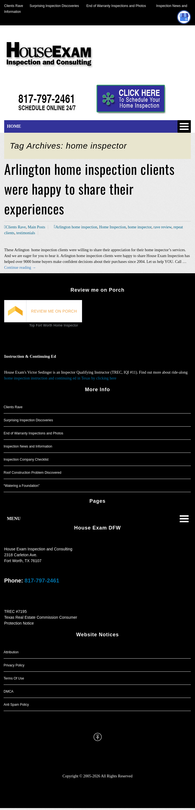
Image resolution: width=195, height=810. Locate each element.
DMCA (8, 691)
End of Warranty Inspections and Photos (117, 6)
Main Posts (36, 227)
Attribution (11, 652)
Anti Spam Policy (16, 705)
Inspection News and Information (28, 446)
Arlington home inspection (76, 227)
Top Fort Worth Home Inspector (53, 325)
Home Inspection (112, 227)
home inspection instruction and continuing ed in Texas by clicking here (60, 378)
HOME (14, 126)
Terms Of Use (14, 678)
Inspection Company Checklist (26, 459)
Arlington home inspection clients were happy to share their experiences (89, 188)
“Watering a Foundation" (22, 486)
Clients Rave (13, 6)
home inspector (139, 227)
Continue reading (20, 267)
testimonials (25, 233)
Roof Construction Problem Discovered (32, 473)
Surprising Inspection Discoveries (51, 6)
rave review (163, 227)
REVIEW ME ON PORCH (54, 311)
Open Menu (184, 126)
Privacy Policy (14, 665)
